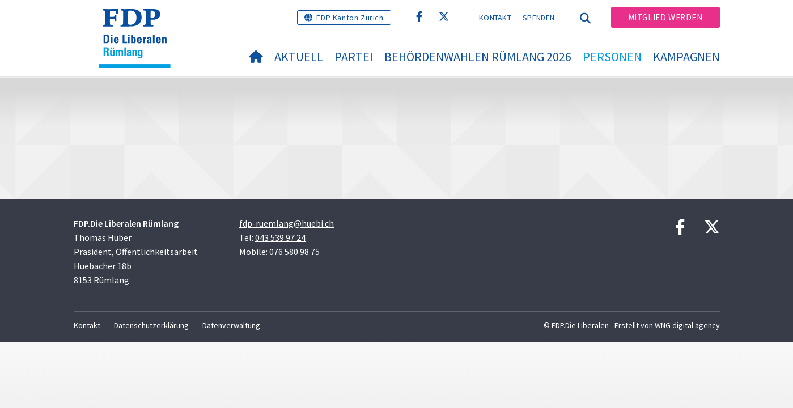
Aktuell (298, 57)
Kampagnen (686, 57)
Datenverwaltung (231, 325)
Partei (353, 57)
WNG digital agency (687, 325)
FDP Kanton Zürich (349, 17)
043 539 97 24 (280, 237)
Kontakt (495, 17)
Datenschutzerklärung (151, 325)
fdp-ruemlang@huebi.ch (286, 223)
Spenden (538, 17)
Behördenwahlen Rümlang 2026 (477, 57)
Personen (612, 57)
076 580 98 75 (294, 251)
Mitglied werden (665, 17)
